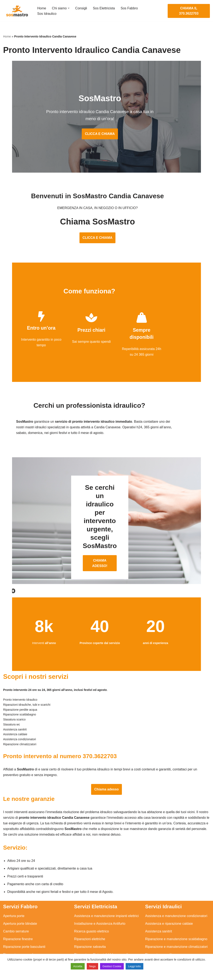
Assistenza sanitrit (158, 909)
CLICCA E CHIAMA (106, 134)
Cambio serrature (16, 909)
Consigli (81, 8)
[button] (68, 8)
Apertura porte (13, 893)
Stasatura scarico (158, 940)
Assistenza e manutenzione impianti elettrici (106, 893)
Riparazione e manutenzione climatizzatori (176, 924)
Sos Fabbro (129, 8)
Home (41, 8)
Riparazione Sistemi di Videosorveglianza (104, 932)
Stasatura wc (154, 948)
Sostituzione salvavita (90, 940)
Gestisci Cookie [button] (112, 966)
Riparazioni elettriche (89, 917)
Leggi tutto (134, 966)
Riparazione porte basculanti (24, 924)
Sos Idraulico (47, 13)
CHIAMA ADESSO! (106, 541)
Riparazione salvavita (90, 924)
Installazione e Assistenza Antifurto (99, 901)
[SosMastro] (16, 11)
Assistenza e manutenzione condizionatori (176, 893)
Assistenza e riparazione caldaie (169, 901)
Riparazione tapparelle (19, 940)
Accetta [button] (77, 966)
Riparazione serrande (19, 932)
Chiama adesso (106, 767)
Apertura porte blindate (20, 901)
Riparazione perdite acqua (164, 932)
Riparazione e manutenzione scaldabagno (176, 917)
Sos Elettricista (104, 8)
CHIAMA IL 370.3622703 (188, 10)
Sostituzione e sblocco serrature (27, 948)
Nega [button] (92, 966)
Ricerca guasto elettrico (91, 909)
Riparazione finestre (18, 917)
